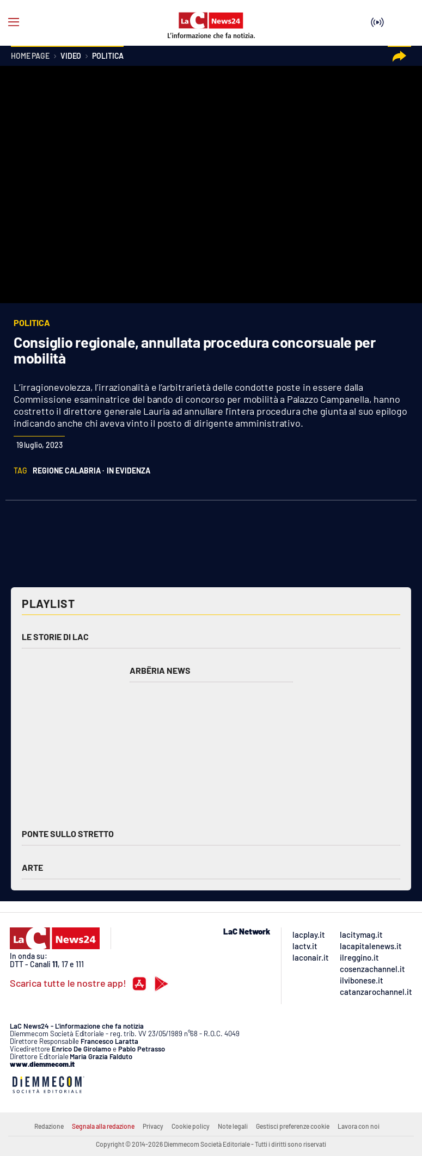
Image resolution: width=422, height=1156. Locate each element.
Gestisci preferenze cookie (292, 1126)
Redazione (49, 1126)
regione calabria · (68, 470)
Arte (32, 867)
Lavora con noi (359, 1126)
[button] (399, 56)
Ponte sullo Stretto (68, 833)
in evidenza (128, 470)
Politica (108, 56)
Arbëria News (160, 670)
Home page (30, 56)
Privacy (153, 1126)
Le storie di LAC (55, 636)
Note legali (233, 1126)
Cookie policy (191, 1126)
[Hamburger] (13, 22)
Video (70, 56)
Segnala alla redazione (103, 1126)
